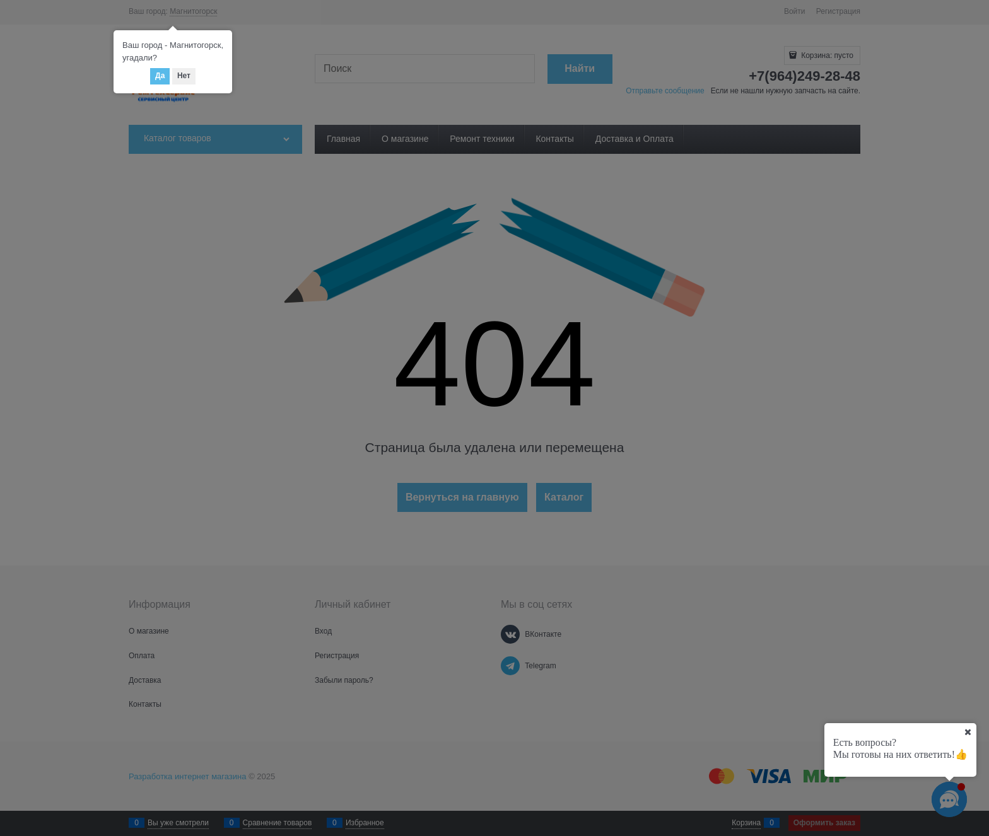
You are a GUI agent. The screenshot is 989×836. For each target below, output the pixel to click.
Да (160, 75)
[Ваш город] (967, 732)
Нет (183, 75)
